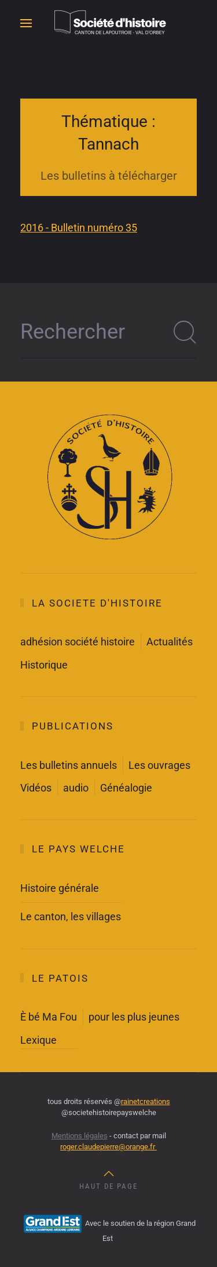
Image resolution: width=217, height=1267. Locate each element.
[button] (26, 23)
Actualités (169, 642)
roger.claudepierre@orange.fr (108, 1146)
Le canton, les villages (70, 916)
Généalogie (126, 788)
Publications (72, 726)
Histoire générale (59, 888)
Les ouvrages (159, 765)
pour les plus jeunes (134, 1017)
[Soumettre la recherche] (185, 332)
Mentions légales (80, 1135)
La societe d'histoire (97, 603)
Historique (44, 665)
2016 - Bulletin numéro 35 (78, 228)
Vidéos (36, 788)
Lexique (38, 1040)
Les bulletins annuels (68, 765)
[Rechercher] (108, 332)
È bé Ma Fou (48, 1017)
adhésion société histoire (77, 642)
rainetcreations (145, 1101)
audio (76, 788)
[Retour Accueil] (109, 23)
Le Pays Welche (78, 849)
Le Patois (60, 978)
